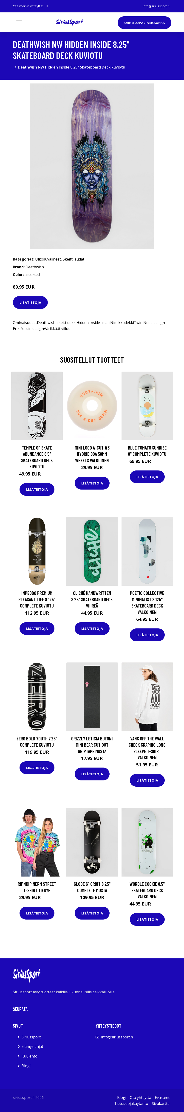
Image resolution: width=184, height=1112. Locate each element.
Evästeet (162, 1097)
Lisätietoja (30, 302)
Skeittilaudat (73, 259)
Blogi (26, 1065)
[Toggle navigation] (19, 22)
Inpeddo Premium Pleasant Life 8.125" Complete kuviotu (36, 599)
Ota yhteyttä (140, 1097)
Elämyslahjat (32, 1046)
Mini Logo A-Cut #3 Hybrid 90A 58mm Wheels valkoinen (92, 454)
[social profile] (47, 6)
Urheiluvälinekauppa (144, 22)
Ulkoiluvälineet (48, 259)
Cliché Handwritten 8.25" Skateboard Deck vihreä (92, 599)
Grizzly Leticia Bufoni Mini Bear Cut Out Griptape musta (92, 745)
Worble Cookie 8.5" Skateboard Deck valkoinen (147, 890)
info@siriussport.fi (156, 6)
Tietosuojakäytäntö (131, 1103)
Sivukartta (161, 1103)
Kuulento (29, 1056)
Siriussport (31, 1037)
